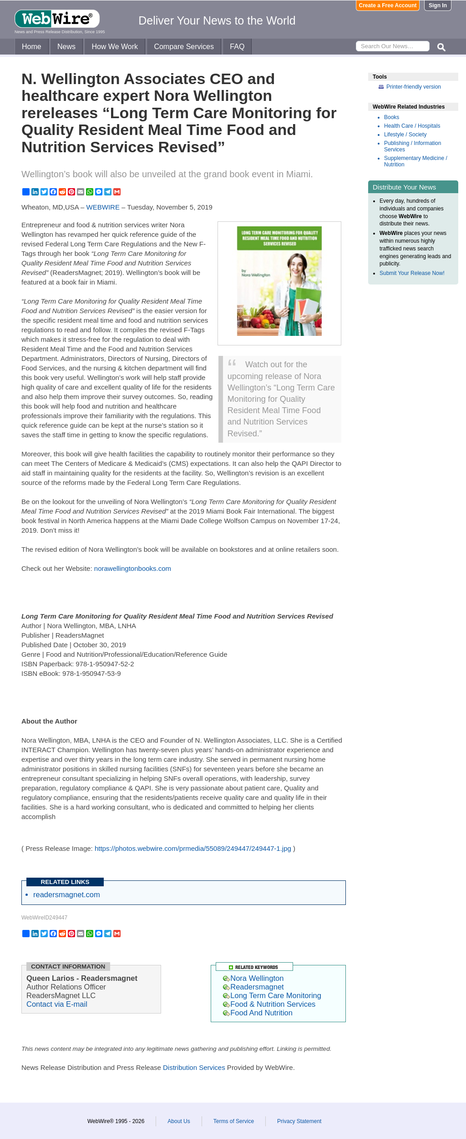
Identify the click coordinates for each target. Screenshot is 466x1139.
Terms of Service (233, 1121)
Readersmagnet (253, 987)
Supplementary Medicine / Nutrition (415, 161)
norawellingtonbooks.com (132, 568)
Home (31, 46)
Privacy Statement (299, 1121)
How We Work (114, 46)
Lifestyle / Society (405, 134)
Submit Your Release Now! (412, 273)
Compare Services (184, 46)
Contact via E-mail (56, 1004)
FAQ (237, 46)
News (66, 46)
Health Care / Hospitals (412, 126)
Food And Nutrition (258, 1013)
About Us (178, 1121)
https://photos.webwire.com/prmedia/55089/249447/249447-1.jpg (193, 848)
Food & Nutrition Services (269, 1004)
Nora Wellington (253, 978)
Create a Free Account (388, 5)
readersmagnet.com (66, 894)
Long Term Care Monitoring (272, 995)
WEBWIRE (103, 207)
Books (391, 117)
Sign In (438, 5)
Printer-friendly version (413, 87)
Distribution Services (194, 1067)
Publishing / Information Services (412, 146)
